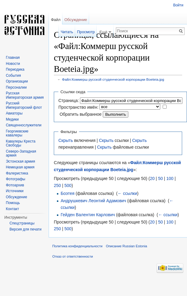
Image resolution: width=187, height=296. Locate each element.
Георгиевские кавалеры (17, 133)
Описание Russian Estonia (126, 246)
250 (57, 185)
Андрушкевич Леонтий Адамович (93, 200)
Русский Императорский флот (24, 105)
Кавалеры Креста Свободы (20, 143)
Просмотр (86, 32)
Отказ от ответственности (72, 256)
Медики (12, 119)
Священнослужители (23, 125)
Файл (55, 19)
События (13, 75)
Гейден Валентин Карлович (88, 214)
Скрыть (65, 140)
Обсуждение (75, 19)
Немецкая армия (20, 167)
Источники (14, 191)
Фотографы (15, 179)
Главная (13, 57)
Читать (67, 32)
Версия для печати (25, 229)
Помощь (13, 203)
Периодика (15, 69)
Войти (178, 5)
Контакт (12, 209)
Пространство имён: (78, 107)
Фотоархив (15, 185)
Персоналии (16, 87)
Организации (17, 81)
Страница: (68, 100)
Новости (13, 64)
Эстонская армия (20, 161)
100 (169, 178)
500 (67, 185)
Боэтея (67, 193)
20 (152, 178)
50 (160, 178)
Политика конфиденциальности (77, 246)
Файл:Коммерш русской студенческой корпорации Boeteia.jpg (113, 79)
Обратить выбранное (81, 114)
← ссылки (127, 193)
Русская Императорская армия (25, 95)
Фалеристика (17, 173)
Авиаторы (14, 113)
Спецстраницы (21, 223)
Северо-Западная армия (21, 153)
